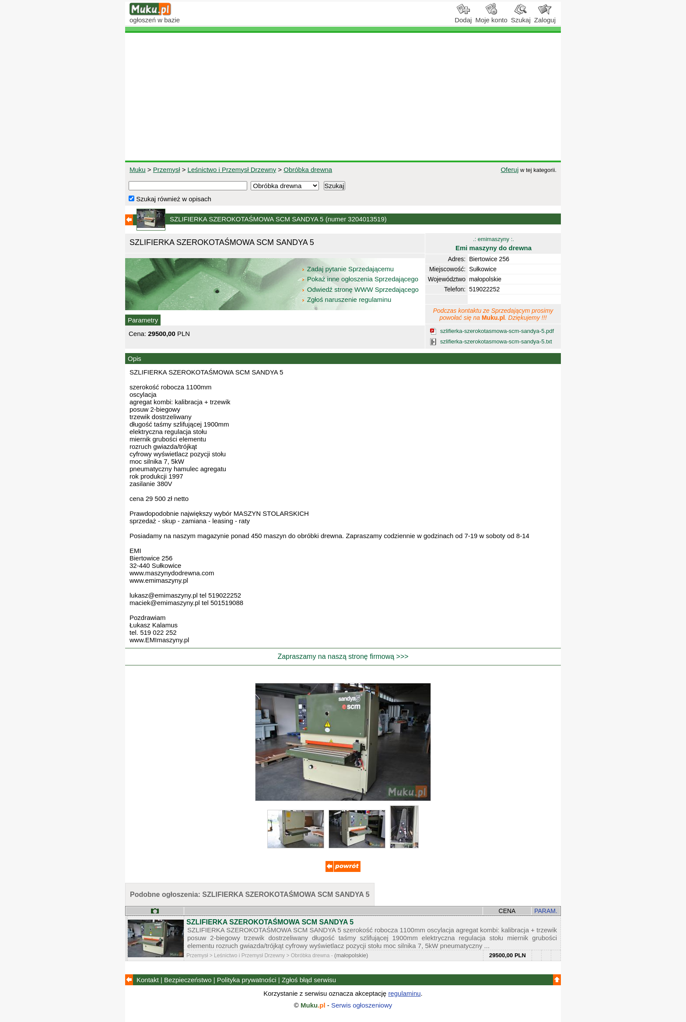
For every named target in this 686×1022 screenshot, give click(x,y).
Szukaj (521, 17)
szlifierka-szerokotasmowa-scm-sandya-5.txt (496, 341)
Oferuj (509, 169)
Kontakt (147, 980)
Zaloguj (545, 17)
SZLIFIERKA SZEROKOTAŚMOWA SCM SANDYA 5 (270, 922)
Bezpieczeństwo (187, 980)
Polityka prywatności (246, 980)
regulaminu (404, 993)
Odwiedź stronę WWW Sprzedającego (360, 289)
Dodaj (463, 17)
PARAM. (545, 910)
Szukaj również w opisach (170, 199)
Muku (138, 169)
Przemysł (166, 169)
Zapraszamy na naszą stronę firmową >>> (342, 656)
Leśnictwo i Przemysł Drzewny (232, 169)
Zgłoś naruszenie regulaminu (346, 299)
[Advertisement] (343, 96)
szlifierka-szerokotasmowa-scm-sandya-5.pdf (497, 331)
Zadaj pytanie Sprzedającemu (348, 269)
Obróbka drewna (308, 169)
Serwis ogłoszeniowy (361, 1005)
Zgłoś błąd (309, 980)
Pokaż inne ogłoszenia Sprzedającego (360, 279)
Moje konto (491, 17)
